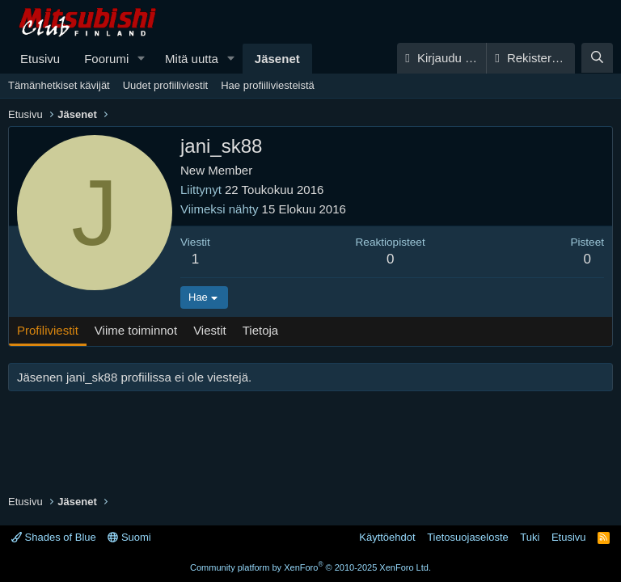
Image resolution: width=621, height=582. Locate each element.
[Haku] (597, 58)
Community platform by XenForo (310, 567)
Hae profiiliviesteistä (268, 85)
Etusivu (40, 58)
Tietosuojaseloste (468, 537)
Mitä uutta (191, 58)
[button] (141, 59)
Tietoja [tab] (260, 330)
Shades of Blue (53, 537)
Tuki (529, 537)
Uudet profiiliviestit (166, 85)
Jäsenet (277, 58)
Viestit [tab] (209, 330)
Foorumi (106, 58)
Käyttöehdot (387, 537)
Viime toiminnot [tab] (136, 330)
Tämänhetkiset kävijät (59, 85)
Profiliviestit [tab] (47, 330)
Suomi (129, 537)
